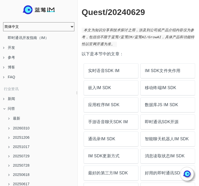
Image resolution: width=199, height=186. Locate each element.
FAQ (9, 77)
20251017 (19, 147)
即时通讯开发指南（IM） (28, 38)
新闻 (9, 99)
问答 (9, 108)
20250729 (19, 156)
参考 (9, 57)
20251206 (19, 137)
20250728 (19, 165)
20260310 (19, 128)
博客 (9, 67)
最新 (14, 118)
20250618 (19, 175)
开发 (9, 47)
